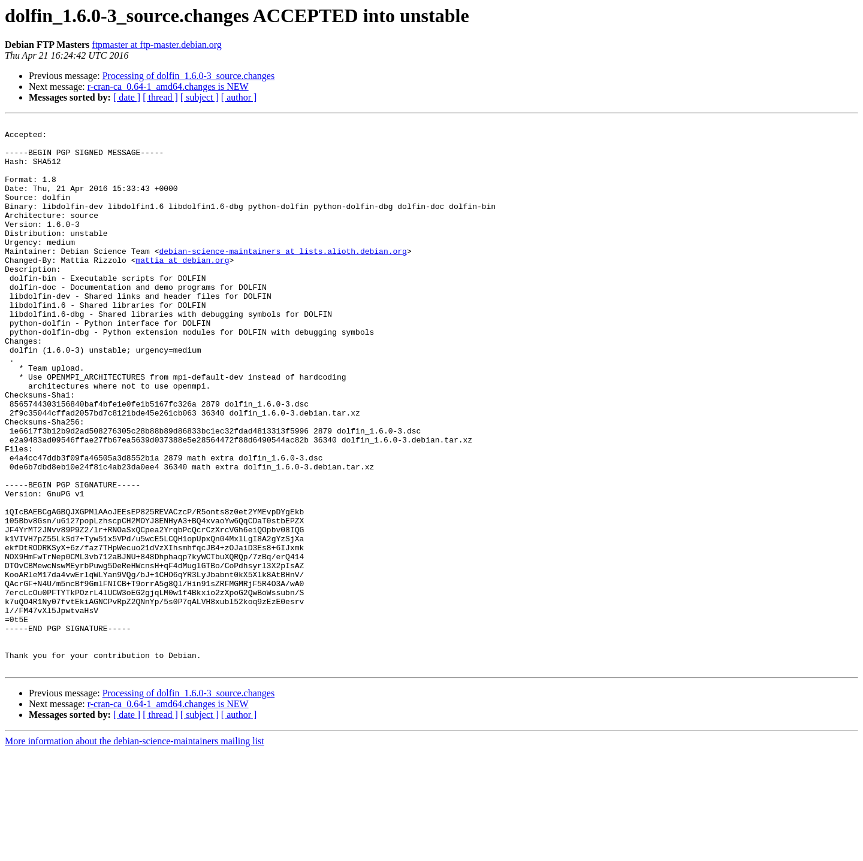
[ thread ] (160, 97)
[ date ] (126, 97)
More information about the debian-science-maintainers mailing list (134, 850)
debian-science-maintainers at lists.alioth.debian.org (282, 277)
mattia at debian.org (182, 288)
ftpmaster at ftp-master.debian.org (157, 45)
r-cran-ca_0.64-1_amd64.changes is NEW (168, 86)
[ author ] (239, 97)
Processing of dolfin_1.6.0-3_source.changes (188, 76)
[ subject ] (199, 97)
